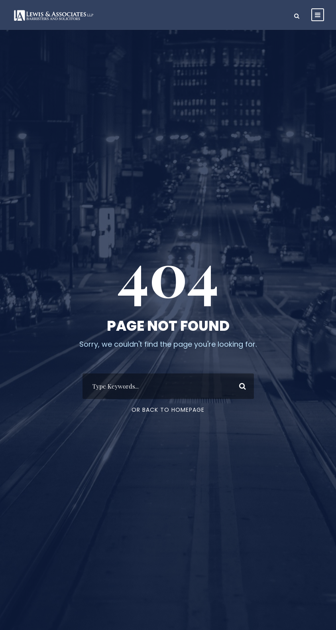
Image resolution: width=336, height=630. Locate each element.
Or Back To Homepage (168, 410)
